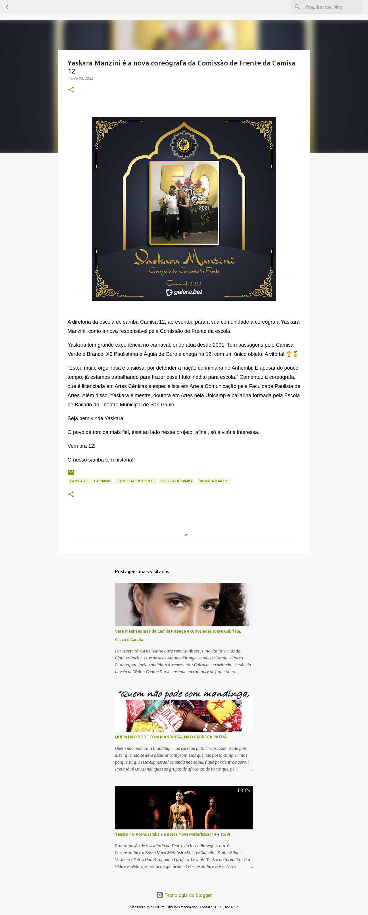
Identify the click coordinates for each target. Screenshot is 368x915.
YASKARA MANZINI (214, 481)
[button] (71, 90)
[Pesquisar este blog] (333, 7)
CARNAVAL (102, 481)
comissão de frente (136, 481)
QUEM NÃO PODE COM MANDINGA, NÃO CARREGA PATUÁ (171, 737)
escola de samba (177, 481)
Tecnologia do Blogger (184, 895)
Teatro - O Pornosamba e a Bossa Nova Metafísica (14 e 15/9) (172, 834)
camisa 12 (78, 481)
